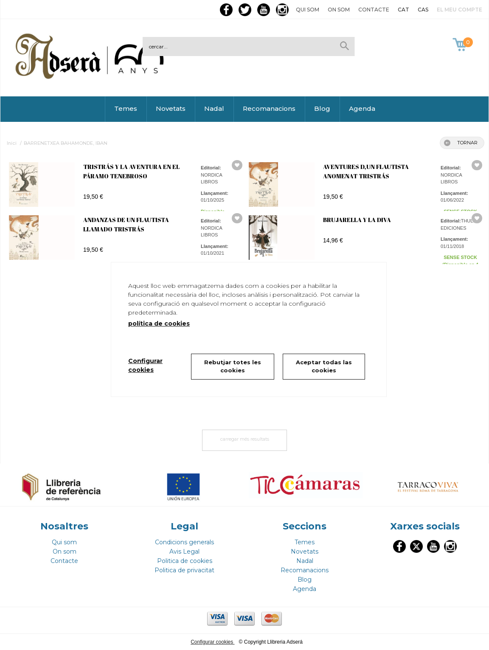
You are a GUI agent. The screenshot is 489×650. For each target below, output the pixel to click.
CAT (403, 9)
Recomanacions (269, 108)
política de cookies (159, 323)
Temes (125, 108)
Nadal (214, 108)
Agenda (362, 108)
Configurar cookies (212, 642)
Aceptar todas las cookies (324, 366)
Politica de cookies (184, 561)
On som (339, 9)
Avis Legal (184, 551)
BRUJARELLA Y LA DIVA (357, 220)
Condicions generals (184, 542)
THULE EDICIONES (458, 224)
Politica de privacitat (184, 570)
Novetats (170, 108)
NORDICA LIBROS (211, 178)
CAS (423, 9)
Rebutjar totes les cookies (232, 366)
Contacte (373, 9)
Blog (322, 108)
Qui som (307, 9)
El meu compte (459, 9)
